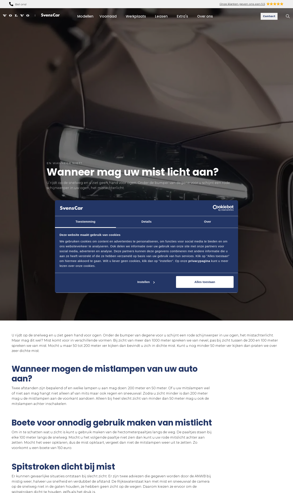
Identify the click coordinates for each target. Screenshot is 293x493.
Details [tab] (146, 221)
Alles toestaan (205, 282)
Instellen (146, 282)
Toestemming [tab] (85, 221)
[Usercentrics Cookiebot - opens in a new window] (216, 208)
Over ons (205, 16)
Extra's (182, 16)
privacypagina (199, 261)
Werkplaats (136, 16)
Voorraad (108, 16)
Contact (269, 16)
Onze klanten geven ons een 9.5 (242, 4)
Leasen (161, 16)
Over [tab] (207, 221)
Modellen (85, 16)
